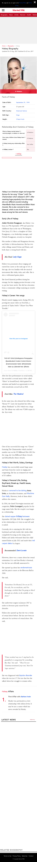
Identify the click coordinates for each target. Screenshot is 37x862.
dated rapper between (17, 516)
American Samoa (21, 111)
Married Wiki (18, 10)
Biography (4, 15)
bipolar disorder (25, 675)
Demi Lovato (21, 550)
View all (32, 719)
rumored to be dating (17, 490)
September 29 (21, 102)
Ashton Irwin (26, 697)
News (11, 15)
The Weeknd (18, 394)
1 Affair (18, 154)
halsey (15, 370)
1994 (28, 102)
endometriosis (26, 567)
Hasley (4, 467)
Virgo (18, 115)
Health (29, 15)
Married (22, 15)
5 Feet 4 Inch (20, 119)
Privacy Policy (22, 2)
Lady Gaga (16, 257)
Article (16, 15)
